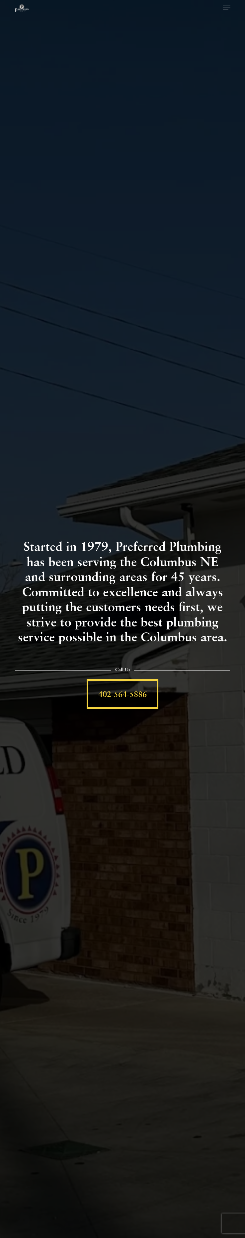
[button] (226, 8)
